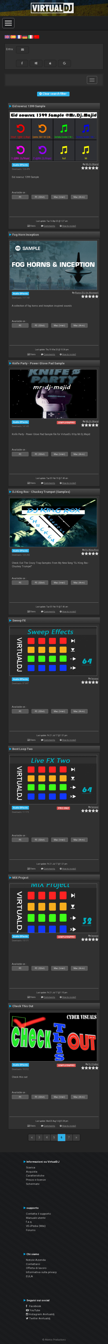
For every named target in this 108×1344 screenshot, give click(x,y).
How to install (69, 226)
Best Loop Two (22, 749)
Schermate (32, 1184)
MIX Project (20, 877)
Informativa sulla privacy (41, 1272)
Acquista (31, 1171)
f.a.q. (29, 1221)
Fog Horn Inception (25, 234)
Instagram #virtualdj (40, 1314)
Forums (30, 1230)
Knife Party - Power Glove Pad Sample (38, 363)
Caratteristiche (35, 1175)
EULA (29, 1276)
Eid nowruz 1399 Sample (28, 106)
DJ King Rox (91, 550)
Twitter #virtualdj (38, 1318)
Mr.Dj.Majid (92, 164)
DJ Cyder (93, 1064)
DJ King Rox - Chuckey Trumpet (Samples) (41, 492)
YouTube (33, 1310)
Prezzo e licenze (36, 1179)
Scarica (30, 1167)
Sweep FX (19, 620)
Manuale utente (35, 1217)
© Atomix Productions (54, 1339)
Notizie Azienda (36, 1260)
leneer (94, 678)
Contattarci (33, 1264)
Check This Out (22, 1006)
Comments (49, 226)
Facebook (33, 1306)
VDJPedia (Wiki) (36, 1226)
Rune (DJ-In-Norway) (86, 292)
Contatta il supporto (38, 1213)
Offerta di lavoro (36, 1268)
